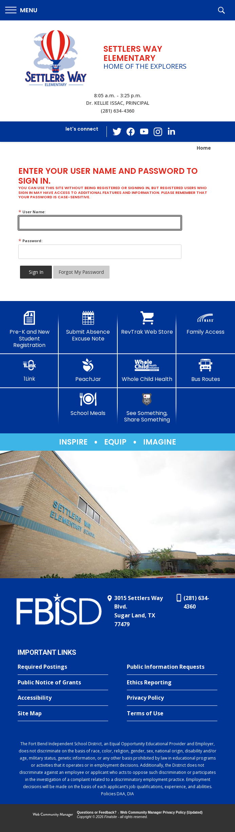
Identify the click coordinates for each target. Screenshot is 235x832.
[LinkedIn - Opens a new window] (171, 131)
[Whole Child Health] (147, 370)
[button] (21, 10)
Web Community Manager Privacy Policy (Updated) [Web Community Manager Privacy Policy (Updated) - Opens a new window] (161, 812)
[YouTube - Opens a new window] (144, 131)
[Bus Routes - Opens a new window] (206, 370)
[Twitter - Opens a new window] (117, 131)
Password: (30, 240)
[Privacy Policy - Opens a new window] (172, 698)
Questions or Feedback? (97, 812)
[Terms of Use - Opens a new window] (172, 713)
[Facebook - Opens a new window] (130, 132)
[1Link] (29, 370)
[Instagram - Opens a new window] (157, 132)
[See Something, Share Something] (147, 407)
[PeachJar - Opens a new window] (88, 370)
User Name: (31, 212)
